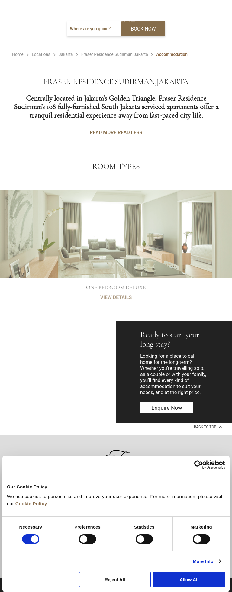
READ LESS (130, 132)
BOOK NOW (143, 29)
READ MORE (103, 132)
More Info (203, 561)
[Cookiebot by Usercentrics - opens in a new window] (198, 464)
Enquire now (166, 408)
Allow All (188, 579)
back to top (207, 427)
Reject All (115, 579)
